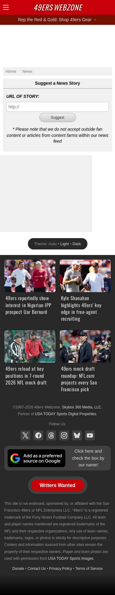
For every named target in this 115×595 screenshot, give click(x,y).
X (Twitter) (25, 435)
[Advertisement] (58, 45)
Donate (18, 568)
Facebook (38, 435)
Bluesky (77, 435)
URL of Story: (22, 96)
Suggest (57, 117)
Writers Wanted (57, 485)
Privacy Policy (60, 568)
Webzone (57, 7)
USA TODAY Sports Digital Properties (65, 414)
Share (109, 7)
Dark (77, 243)
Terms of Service (88, 568)
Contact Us (37, 568)
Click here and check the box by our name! (88, 458)
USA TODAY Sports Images (71, 558)
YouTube (90, 435)
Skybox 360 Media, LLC (81, 407)
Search (98, 7)
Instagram (64, 435)
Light (64, 243)
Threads (51, 435)
